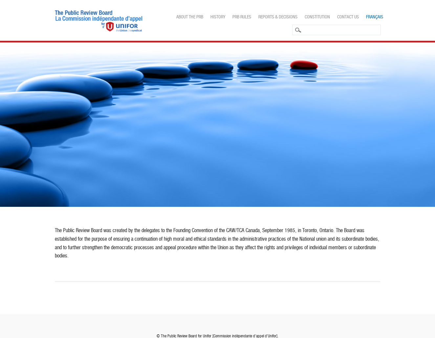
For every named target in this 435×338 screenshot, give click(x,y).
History (217, 16)
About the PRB (189, 16)
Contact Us (348, 16)
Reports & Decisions (277, 16)
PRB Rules (241, 16)
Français (374, 16)
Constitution (317, 16)
